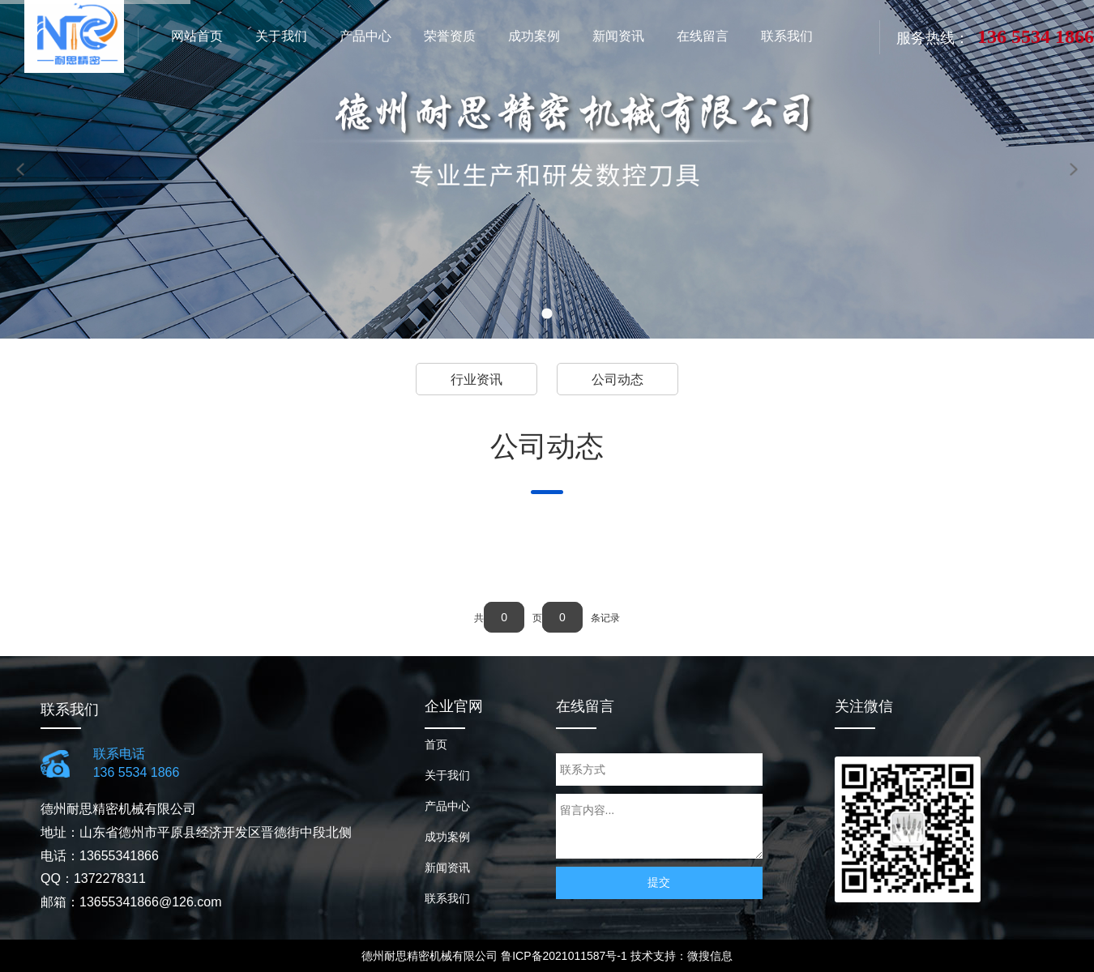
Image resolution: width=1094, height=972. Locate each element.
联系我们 (447, 898)
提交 (658, 882)
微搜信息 (710, 955)
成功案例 (447, 836)
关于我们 (447, 775)
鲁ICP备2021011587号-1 (564, 955)
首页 (436, 744)
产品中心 (447, 805)
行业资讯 (476, 379)
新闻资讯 (447, 867)
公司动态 (617, 379)
